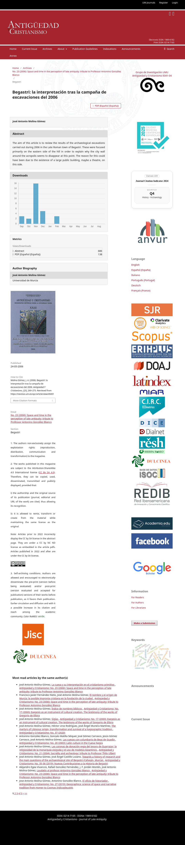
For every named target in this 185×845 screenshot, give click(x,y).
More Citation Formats (25, 400)
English (135, 264)
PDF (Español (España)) (106, 105)
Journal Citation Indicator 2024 (152, 181)
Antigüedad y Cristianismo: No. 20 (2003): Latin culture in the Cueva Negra (61, 743)
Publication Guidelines (84, 48)
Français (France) (140, 290)
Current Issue (29, 48)
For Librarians (138, 607)
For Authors (137, 602)
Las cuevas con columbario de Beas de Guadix (89, 739)
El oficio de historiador (95, 780)
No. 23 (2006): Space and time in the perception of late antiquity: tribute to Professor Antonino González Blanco (66, 73)
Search (170, 48)
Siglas (55, 719)
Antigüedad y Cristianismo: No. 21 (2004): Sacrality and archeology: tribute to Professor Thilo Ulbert (67, 751)
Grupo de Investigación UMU (152, 72)
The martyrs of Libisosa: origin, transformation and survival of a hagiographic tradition (67, 727)
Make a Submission (144, 623)
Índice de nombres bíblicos (67, 708)
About (61, 48)
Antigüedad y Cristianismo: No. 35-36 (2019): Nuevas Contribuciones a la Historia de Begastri (69, 761)
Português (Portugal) (143, 280)
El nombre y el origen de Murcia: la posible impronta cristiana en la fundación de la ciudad (68, 696)
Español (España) (140, 270)
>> (25, 793)
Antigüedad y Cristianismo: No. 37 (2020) (42, 732)
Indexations (109, 48)
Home (13, 48)
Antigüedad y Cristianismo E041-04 (152, 75)
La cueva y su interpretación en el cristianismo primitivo (83, 684)
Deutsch (136, 285)
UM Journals (148, 2)
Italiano (135, 275)
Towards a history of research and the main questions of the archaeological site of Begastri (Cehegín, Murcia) (69, 758)
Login (175, 2)
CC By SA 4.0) (47, 472)
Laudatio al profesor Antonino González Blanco (63, 770)
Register (163, 2)
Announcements (131, 48)
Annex (13, 55)
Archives (47, 48)
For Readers (137, 597)
